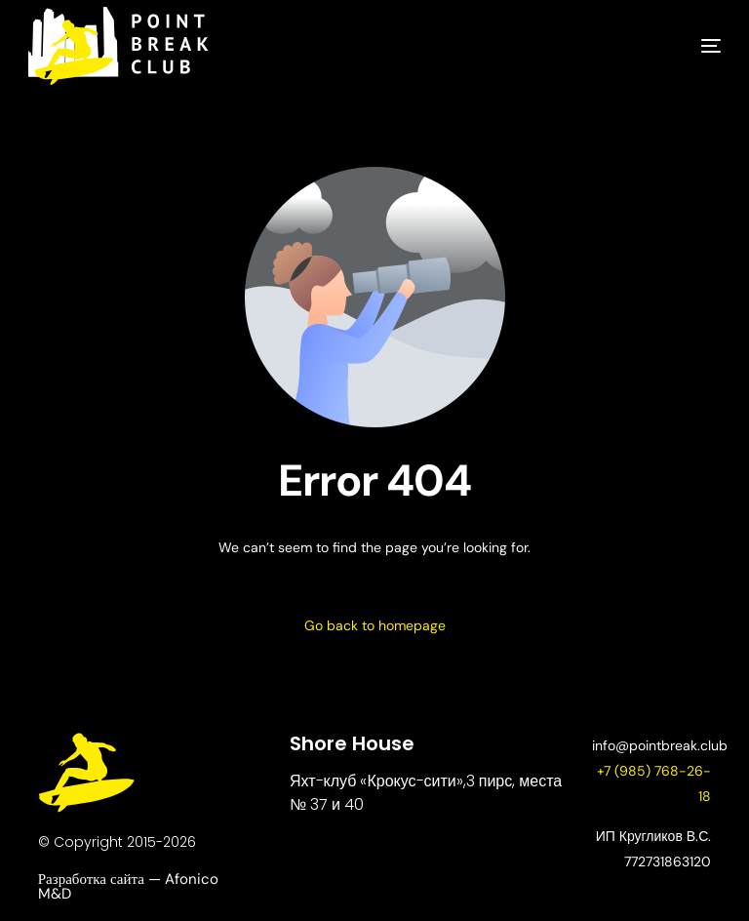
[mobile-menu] (682, 46)
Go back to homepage (375, 625)
